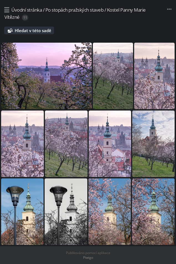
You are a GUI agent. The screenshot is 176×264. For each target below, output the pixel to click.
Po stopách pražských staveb (74, 10)
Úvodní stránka (26, 10)
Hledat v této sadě (33, 30)
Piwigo (88, 257)
